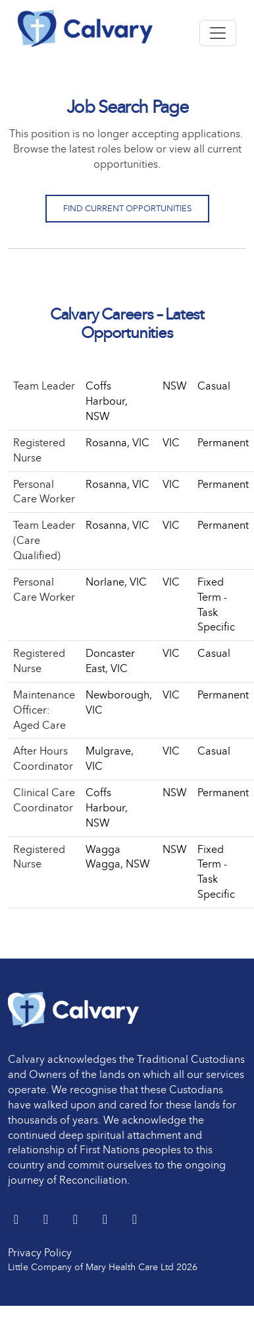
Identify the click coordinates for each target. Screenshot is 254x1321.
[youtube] (106, 1220)
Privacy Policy (40, 1252)
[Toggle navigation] (217, 33)
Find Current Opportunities (127, 208)
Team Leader (44, 386)
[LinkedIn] (47, 1220)
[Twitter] (17, 1220)
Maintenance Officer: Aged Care (44, 710)
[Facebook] (76, 1220)
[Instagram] (134, 1220)
